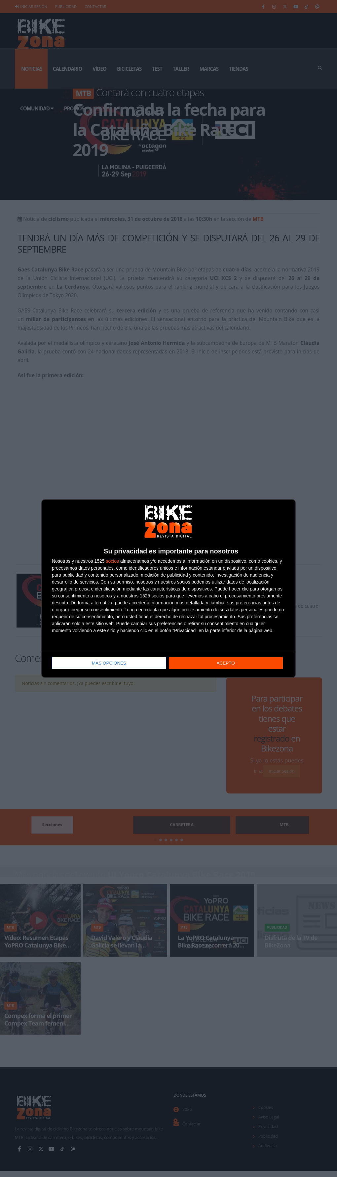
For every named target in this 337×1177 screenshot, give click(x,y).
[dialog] (168, 588)
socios (112, 561)
